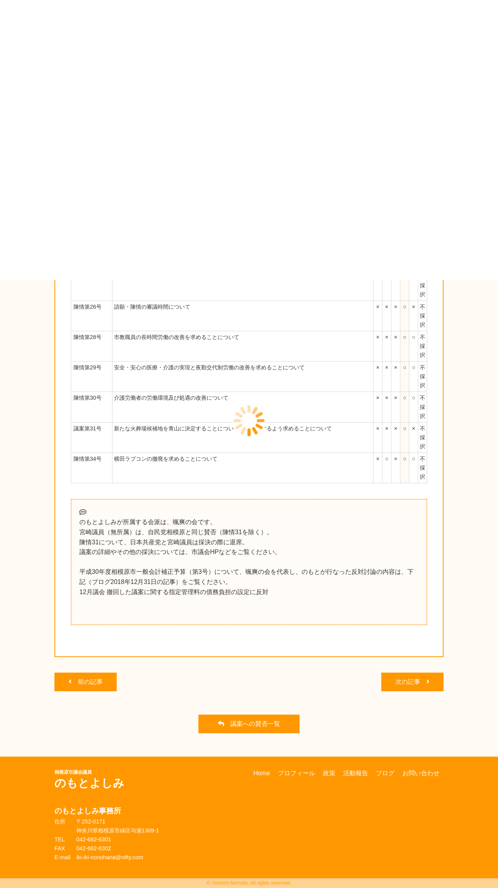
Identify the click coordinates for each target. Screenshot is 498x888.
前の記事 (85, 681)
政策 (329, 773)
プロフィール (296, 773)
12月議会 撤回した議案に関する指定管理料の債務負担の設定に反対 (173, 592)
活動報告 (355, 773)
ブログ (385, 773)
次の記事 (412, 681)
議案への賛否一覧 (249, 723)
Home (261, 773)
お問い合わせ (421, 773)
